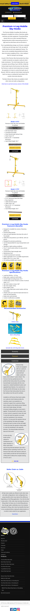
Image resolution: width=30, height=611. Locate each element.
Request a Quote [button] (15, 147)
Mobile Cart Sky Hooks (5, 578)
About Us (3, 538)
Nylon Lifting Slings (15, 334)
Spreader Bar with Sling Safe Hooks (15, 348)
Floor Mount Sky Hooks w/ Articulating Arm (9, 582)
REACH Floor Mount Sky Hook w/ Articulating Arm (12, 589)
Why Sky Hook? (4, 540)
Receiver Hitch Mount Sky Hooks (7, 564)
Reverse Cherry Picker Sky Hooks (7, 576)
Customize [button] (15, 151)
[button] (3, 406)
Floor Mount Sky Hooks (5, 566)
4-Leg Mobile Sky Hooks (6, 568)
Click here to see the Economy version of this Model (15, 84)
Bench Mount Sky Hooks (6, 561)
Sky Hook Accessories (5, 592)
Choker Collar (15, 321)
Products (3, 543)
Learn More (15, 3)
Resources (3, 547)
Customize (3, 545)
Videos (2, 550)
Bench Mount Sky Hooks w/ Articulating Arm (10, 580)
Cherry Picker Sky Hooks (6, 571)
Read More (15, 514)
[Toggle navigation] (2, 21)
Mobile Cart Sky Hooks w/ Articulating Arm (9, 585)
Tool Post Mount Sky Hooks (6, 559)
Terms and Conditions (5, 552)
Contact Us (3, 554)
